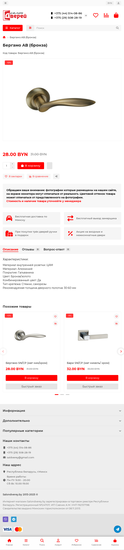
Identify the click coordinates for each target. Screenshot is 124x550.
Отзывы (31, 249)
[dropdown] (5, 3)
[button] (3, 351)
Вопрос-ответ (57, 249)
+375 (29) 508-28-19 (65, 18)
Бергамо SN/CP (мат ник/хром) (26, 363)
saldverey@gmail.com (20, 457)
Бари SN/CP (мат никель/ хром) (88, 363)
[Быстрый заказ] (49, 165)
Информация (62, 410)
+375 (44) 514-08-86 (65, 13)
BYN (110, 3)
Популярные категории (62, 431)
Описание (10, 249)
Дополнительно (62, 421)
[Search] (77, 28)
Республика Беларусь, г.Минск (27, 471)
